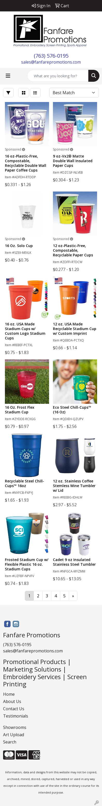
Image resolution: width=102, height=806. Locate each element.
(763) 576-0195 (51, 55)
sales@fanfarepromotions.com (51, 62)
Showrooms (14, 727)
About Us (12, 701)
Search (9, 742)
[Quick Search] (58, 76)
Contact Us (13, 709)
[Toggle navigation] (8, 75)
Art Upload (13, 734)
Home (9, 694)
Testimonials (15, 716)
